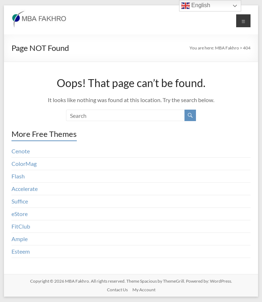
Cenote (20, 151)
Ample (19, 238)
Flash (18, 176)
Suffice (19, 201)
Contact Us (117, 289)
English (195, 5)
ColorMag (24, 163)
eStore (19, 213)
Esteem (20, 251)
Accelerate (24, 188)
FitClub (20, 226)
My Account (143, 289)
